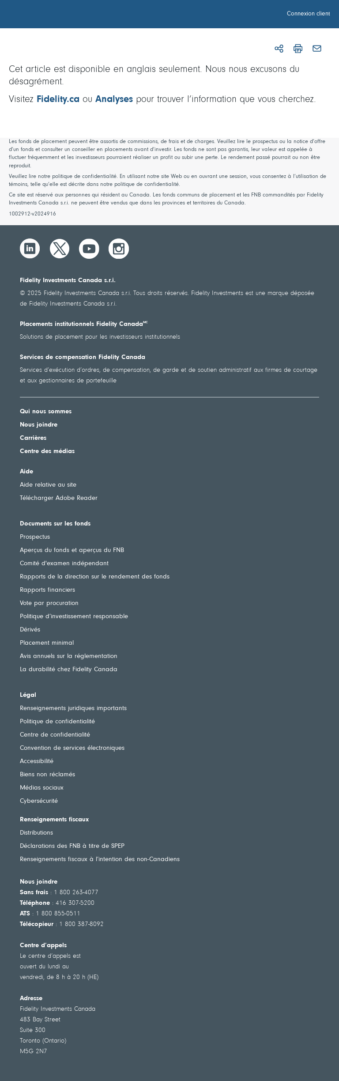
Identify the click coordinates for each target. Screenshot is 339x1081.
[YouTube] (89, 248)
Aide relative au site (48, 485)
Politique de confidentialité (57, 721)
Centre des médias (47, 451)
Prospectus (35, 537)
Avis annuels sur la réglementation (68, 656)
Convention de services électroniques (72, 748)
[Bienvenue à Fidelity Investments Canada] (56, 15)
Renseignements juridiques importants (73, 708)
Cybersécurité (39, 801)
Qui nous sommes (46, 411)
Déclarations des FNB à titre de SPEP (72, 846)
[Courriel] (317, 48)
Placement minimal (47, 643)
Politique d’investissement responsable (74, 616)
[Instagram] (119, 248)
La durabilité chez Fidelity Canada (68, 669)
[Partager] (279, 48)
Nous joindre (38, 425)
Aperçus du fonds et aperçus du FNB (72, 550)
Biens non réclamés (47, 774)
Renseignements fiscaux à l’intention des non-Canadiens (100, 859)
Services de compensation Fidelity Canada (82, 357)
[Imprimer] (298, 48)
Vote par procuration (49, 603)
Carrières (33, 438)
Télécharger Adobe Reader (59, 498)
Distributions (36, 833)
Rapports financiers (47, 590)
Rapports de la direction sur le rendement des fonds (95, 577)
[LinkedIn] (30, 248)
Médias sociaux (42, 788)
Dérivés (30, 630)
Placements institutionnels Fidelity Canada (84, 324)
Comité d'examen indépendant (64, 563)
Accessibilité (36, 761)
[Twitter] (59, 248)
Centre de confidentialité (55, 735)
